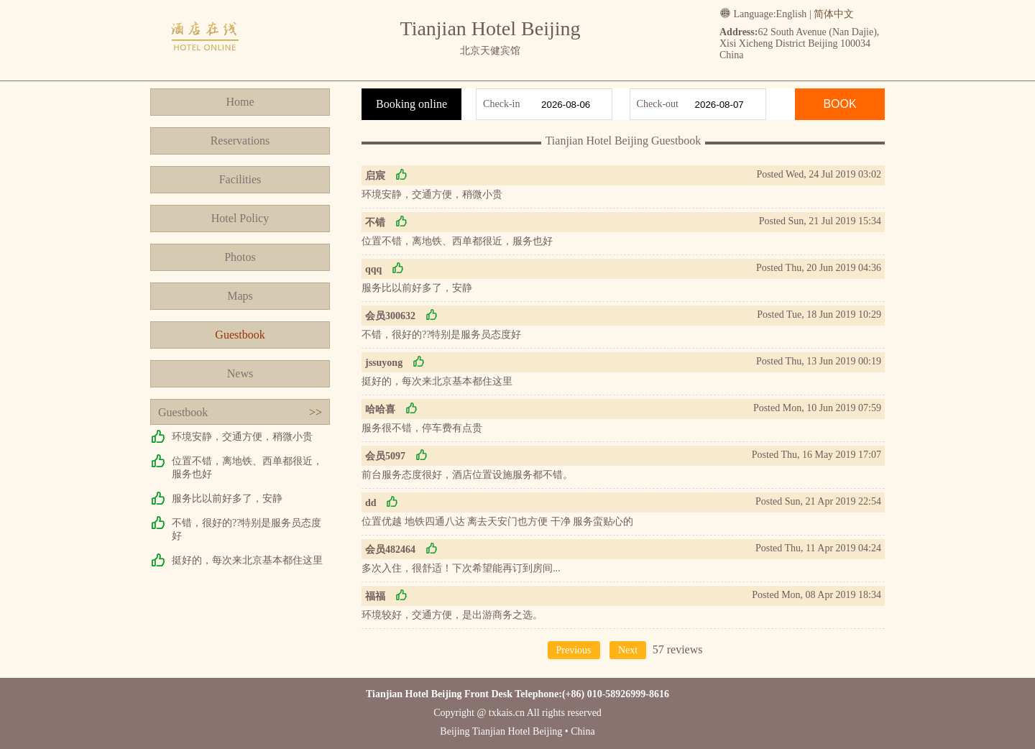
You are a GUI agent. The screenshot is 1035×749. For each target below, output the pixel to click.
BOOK (839, 104)
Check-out (657, 103)
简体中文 (834, 14)
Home (240, 102)
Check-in (501, 103)
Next (628, 650)
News (240, 373)
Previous (574, 650)
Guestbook (239, 334)
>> (315, 412)
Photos (240, 257)
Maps (240, 296)
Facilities (240, 179)
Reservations (240, 140)
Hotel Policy (240, 218)
